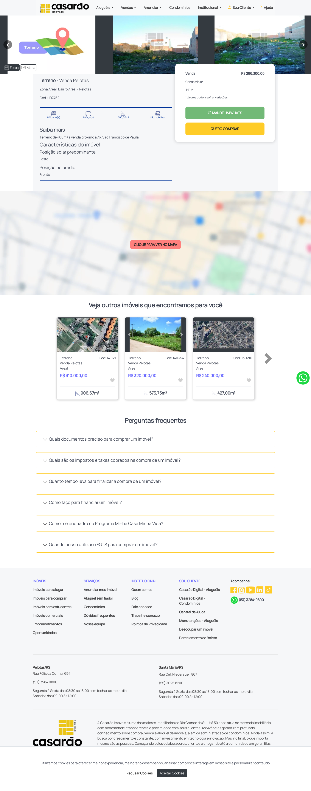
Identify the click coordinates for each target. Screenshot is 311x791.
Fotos (12, 67)
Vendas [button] (127, 7)
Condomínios (179, 7)
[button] (61, 334)
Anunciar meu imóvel (100, 589)
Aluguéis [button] (103, 7)
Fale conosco (141, 607)
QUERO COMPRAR (225, 128)
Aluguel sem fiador (98, 598)
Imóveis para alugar (48, 589)
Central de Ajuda (192, 612)
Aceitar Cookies (172, 773)
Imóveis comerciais (48, 615)
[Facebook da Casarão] (234, 589)
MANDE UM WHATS (225, 112)
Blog (134, 598)
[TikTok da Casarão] (268, 589)
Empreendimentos (47, 624)
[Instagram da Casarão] (242, 589)
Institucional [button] (208, 7)
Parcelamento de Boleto (198, 638)
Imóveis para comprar (50, 598)
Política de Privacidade (149, 624)
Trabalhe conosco (145, 615)
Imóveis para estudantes (52, 607)
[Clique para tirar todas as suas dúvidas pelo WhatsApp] (303, 377)
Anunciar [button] (151, 7)
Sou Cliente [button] (239, 7)
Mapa (28, 67)
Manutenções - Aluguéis (198, 620)
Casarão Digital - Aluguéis (199, 589)
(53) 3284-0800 (251, 599)
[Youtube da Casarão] (251, 589)
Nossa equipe (94, 624)
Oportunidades (44, 632)
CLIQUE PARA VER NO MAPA (155, 244)
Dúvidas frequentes (99, 615)
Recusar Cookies (139, 773)
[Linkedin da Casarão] (260, 589)
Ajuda (265, 7)
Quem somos (141, 589)
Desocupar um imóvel (196, 629)
